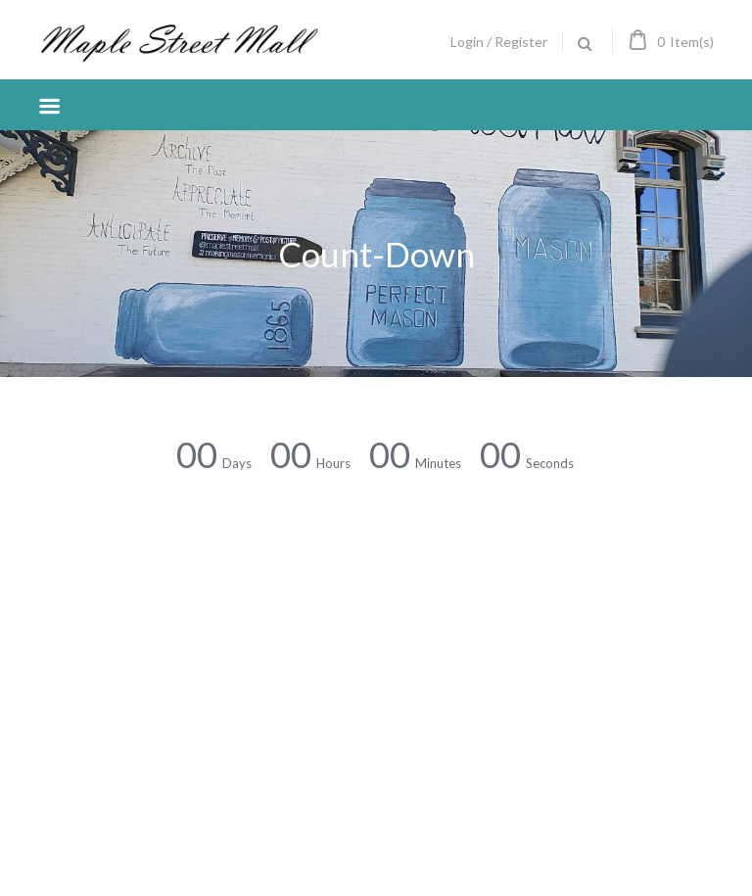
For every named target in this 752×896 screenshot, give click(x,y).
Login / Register (498, 41)
